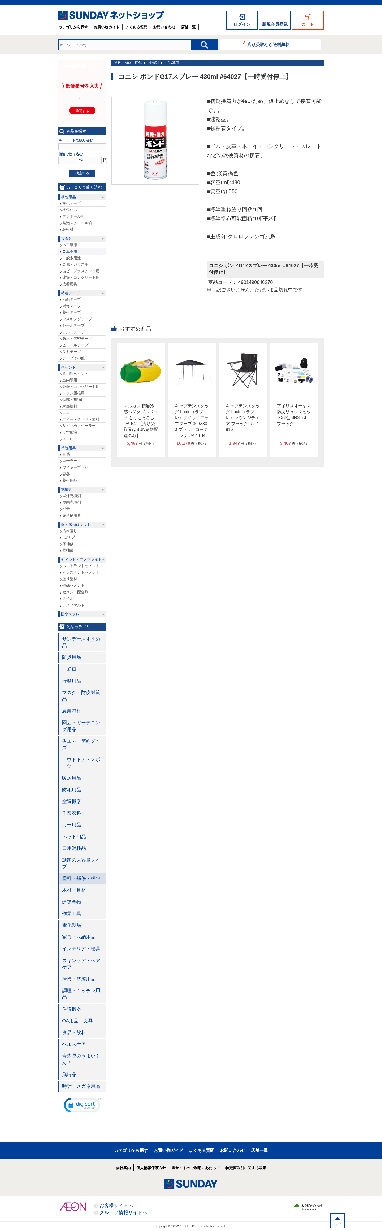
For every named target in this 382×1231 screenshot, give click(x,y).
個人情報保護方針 (151, 1168)
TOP (337, 1224)
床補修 (67, 544)
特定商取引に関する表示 (245, 1168)
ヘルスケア (74, 1044)
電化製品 (71, 925)
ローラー (69, 461)
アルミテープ (73, 332)
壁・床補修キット (76, 524)
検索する (82, 173)
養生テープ (71, 312)
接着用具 (69, 284)
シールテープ (73, 325)
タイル (67, 598)
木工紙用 (69, 245)
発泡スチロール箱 (77, 223)
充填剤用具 (71, 515)
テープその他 (73, 358)
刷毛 (66, 454)
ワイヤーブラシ (75, 467)
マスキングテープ (77, 319)
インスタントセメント (80, 572)
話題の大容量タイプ (81, 863)
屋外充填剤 (71, 496)
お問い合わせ (164, 27)
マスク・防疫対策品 (81, 696)
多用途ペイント (75, 374)
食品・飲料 (74, 1032)
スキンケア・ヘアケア (81, 964)
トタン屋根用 (73, 393)
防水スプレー (72, 614)
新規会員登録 (275, 24)
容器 (66, 474)
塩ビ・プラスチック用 (80, 271)
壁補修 (67, 550)
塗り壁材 (69, 579)
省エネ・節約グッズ (81, 744)
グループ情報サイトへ (123, 1212)
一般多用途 (71, 258)
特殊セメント (73, 585)
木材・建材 (74, 890)
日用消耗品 (74, 848)
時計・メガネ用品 (81, 1086)
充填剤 (66, 489)
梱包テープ (71, 203)
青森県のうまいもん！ (81, 1059)
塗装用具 (68, 448)
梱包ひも (69, 210)
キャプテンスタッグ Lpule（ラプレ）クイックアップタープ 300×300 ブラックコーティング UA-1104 (192, 421)
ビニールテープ (75, 345)
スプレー (69, 439)
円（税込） (141, 443)
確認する (82, 111)
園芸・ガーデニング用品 (81, 726)
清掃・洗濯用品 (79, 979)
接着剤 (153, 63)
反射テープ (71, 351)
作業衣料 (71, 813)
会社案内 (123, 1168)
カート (307, 24)
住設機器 (71, 1009)
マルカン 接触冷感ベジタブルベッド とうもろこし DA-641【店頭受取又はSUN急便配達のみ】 (141, 421)
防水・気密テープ (77, 338)
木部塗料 (69, 406)
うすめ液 (69, 432)
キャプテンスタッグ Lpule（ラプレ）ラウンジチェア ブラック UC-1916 (243, 418)
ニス (66, 413)
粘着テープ (70, 293)
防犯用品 (71, 789)
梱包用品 (68, 197)
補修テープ (71, 306)
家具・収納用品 (79, 937)
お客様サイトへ (116, 1205)
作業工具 (71, 913)
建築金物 (71, 902)
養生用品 (69, 480)
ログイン (241, 24)
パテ (66, 509)
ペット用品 (74, 836)
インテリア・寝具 (81, 948)
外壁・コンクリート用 (80, 387)
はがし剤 (69, 537)
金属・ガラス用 (75, 264)
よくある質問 (136, 27)
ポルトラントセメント (80, 566)
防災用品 (71, 657)
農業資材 (71, 711)
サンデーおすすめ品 (81, 642)
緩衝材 (67, 229)
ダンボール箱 (73, 216)
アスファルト (73, 605)
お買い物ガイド (107, 27)
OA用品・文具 (77, 1020)
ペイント (68, 367)
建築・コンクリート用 (80, 277)
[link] (82, 1106)
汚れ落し (69, 531)
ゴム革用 (172, 63)
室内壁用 (69, 380)
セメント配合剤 (75, 592)
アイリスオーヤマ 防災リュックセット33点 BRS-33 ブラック (294, 415)
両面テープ (71, 299)
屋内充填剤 (71, 502)
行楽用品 (71, 681)
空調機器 (71, 801)
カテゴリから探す (73, 27)
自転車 (69, 669)
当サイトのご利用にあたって (196, 1168)
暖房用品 (71, 778)
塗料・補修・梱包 (128, 63)
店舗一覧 (188, 27)
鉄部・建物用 (73, 400)
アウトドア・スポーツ (81, 763)
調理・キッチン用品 (81, 994)
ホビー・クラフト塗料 (80, 419)
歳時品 (69, 1074)
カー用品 (71, 824)
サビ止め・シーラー (79, 426)
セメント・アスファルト (81, 560)
